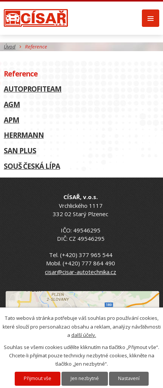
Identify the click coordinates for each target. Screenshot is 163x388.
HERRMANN (24, 135)
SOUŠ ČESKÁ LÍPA (32, 166)
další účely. (83, 335)
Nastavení (129, 378)
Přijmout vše (37, 378)
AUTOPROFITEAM (33, 88)
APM (11, 120)
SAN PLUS (20, 150)
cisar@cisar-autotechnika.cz (80, 272)
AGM (12, 104)
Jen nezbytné (85, 378)
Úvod (9, 46)
